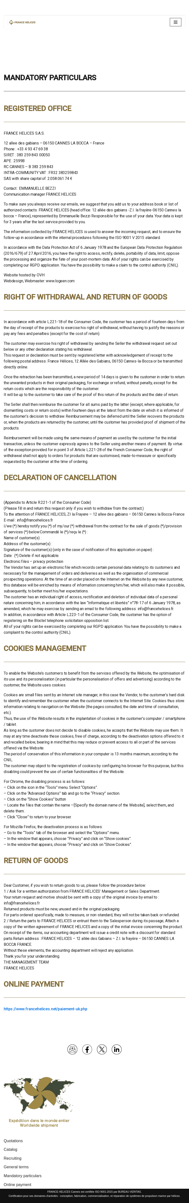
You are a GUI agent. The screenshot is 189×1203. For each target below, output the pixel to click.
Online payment (17, 1185)
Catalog (10, 1149)
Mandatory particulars (23, 1176)
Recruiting (12, 1158)
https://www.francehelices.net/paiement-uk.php (45, 1009)
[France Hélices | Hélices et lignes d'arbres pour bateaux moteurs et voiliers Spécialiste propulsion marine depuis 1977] (22, 22)
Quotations (13, 1141)
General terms (16, 1167)
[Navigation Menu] (175, 22)
